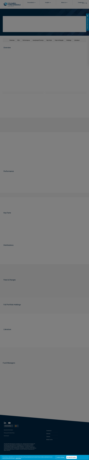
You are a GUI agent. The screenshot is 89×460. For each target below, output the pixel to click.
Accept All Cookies (71, 457)
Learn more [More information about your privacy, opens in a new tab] (18, 458)
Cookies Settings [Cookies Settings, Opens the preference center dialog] (60, 457)
